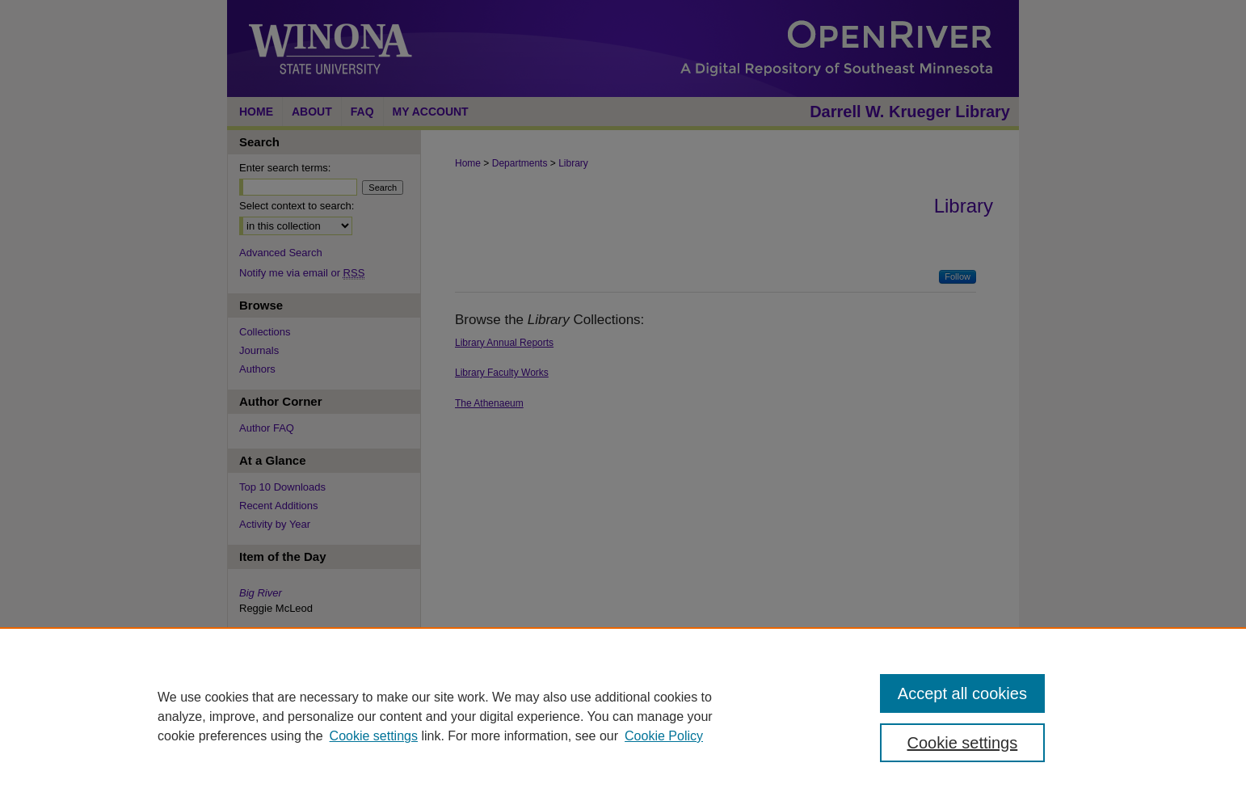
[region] (623, 716)
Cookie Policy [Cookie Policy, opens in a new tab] (664, 736)
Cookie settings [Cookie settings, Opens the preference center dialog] (962, 743)
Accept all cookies (962, 693)
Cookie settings (374, 736)
